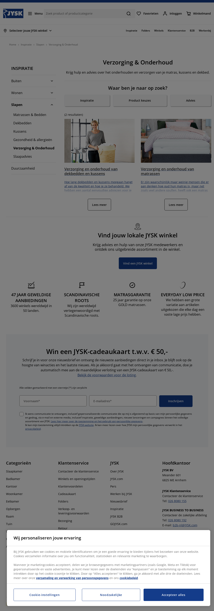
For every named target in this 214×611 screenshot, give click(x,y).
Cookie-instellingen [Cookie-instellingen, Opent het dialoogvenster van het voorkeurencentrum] (44, 595)
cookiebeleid (129, 578)
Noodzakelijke (111, 595)
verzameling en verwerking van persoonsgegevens (72, 578)
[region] (108, 568)
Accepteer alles (173, 595)
